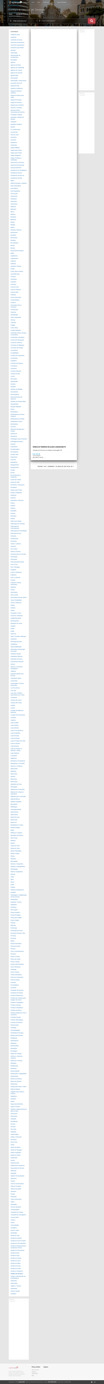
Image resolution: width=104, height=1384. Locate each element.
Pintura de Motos (15, 946)
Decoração (14, 379)
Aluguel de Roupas (16, 100)
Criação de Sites (15, 373)
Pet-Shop (13, 938)
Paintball (13, 892)
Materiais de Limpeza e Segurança (17, 793)
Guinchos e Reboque (17, 615)
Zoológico (13, 1293)
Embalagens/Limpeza (17, 441)
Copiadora (14, 360)
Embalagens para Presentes (19, 439)
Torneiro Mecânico (16, 1207)
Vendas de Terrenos (22, 14)
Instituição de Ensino (16, 659)
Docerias (13, 426)
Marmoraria (14, 781)
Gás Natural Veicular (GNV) (18, 597)
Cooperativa (14, 358)
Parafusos (13, 907)
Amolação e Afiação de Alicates (17, 118)
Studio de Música (15, 1147)
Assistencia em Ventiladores (19, 170)
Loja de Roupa (15, 735)
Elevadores (14, 436)
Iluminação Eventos (16, 641)
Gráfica (13, 605)
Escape (13, 470)
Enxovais (13, 459)
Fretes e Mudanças (16, 572)
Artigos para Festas (16, 150)
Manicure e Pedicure (16, 766)
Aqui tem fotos (35, 1369)
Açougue (13, 50)
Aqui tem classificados (35, 1372)
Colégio (13, 325)
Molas (12, 830)
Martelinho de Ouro (16, 784)
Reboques (14, 1043)
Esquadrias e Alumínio (17, 500)
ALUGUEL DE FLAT (16, 83)
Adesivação (14, 53)
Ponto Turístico (15, 972)
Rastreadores (14, 1040)
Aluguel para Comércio (17, 105)
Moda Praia (14, 820)
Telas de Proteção (16, 1186)
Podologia (13, 969)
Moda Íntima (14, 814)
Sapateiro (13, 1099)
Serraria (13, 1124)
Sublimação (14, 1157)
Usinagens (14, 1227)
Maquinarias (14, 768)
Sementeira (14, 1116)
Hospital (13, 626)
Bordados (13, 235)
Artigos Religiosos (16, 155)
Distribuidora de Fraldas (17, 419)
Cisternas (13, 312)
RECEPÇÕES (15, 1046)
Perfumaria (14, 928)
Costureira (14, 368)
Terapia (13, 1194)
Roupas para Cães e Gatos (18, 1086)
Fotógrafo (13, 569)
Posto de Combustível (17, 977)
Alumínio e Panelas (16, 107)
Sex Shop (13, 1129)
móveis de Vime (15, 845)
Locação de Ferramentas (18, 715)
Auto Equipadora (15, 191)
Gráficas (13, 608)
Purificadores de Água (17, 1033)
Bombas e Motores (16, 230)
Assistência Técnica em (17, 175)
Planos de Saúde (15, 959)
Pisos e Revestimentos (17, 951)
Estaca (13, 503)
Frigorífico (13, 575)
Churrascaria (14, 309)
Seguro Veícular (15, 1106)
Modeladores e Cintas (17, 825)
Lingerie (13, 705)
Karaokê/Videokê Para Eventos (17, 674)
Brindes (13, 248)
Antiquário (13, 121)
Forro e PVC (14, 564)
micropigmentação (16, 809)
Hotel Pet (13, 634)
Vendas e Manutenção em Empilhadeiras (18, 1277)
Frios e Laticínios (15, 577)
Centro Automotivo (16, 297)
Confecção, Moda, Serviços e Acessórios (18, 334)
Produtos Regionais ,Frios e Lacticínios (19, 1013)
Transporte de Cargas (17, 1212)
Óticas (12, 882)
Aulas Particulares (16, 186)
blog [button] (53, 2)
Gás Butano (14, 592)
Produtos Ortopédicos (17, 1007)
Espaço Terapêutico (16, 492)
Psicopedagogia (15, 1030)
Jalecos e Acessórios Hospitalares (17, 667)
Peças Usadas (15, 920)
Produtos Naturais (16, 1005)
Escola (12, 472)
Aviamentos (14, 204)
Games (13, 589)
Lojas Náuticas (15, 753)
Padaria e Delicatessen (17, 890)
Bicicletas (13, 217)
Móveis (13, 843)
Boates (13, 222)
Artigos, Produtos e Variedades (16, 159)
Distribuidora (14, 412)
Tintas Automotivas (16, 1199)
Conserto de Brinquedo (17, 340)
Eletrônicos (14, 433)
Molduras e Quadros (16, 832)
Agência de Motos (16, 65)
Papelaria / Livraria (16, 902)
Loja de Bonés (15, 728)
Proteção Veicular (16, 1017)
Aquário (13, 127)
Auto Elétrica (14, 188)
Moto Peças (14, 838)
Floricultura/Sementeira (17, 562)
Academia (13, 37)
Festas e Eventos (16, 551)
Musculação (14, 861)
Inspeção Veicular (16, 654)
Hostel (12, 628)
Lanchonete (14, 681)
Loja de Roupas (15, 738)
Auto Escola (14, 193)
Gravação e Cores (16, 613)
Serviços (13, 1126)
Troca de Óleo (15, 1217)
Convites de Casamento (17, 355)
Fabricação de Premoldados (19, 531)
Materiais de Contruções (18, 789)
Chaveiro (13, 302)
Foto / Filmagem (15, 567)
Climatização (14, 315)
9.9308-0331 (52, 1382)
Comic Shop (14, 327)
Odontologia (14, 869)
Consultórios (14, 350)
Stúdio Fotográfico (16, 1152)
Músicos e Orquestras (17, 864)
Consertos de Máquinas (17, 345)
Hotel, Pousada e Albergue (18, 636)
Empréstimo (14, 446)
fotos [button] (33, 2)
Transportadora (15, 1209)
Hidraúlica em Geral (16, 623)
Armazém (13, 140)
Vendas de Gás (15, 1255)
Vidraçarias (14, 1288)
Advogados (14, 60)
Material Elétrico (15, 799)
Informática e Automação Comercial (18, 650)
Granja (12, 610)
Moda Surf (14, 822)
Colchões (13, 322)
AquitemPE (21, 1382)
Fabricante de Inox (16, 533)
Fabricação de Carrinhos (18, 523)
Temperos (13, 1191)
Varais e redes (15, 1230)
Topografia (14, 1204)
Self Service (14, 1113)
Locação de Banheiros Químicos (17, 711)
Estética (13, 505)
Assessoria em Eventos (17, 162)
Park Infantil (14, 910)
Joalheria (13, 671)
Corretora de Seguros (17, 363)
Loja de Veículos (15, 743)
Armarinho (14, 137)
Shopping (13, 1132)
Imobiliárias (14, 644)
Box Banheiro (14, 243)
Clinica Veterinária (16, 317)
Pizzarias (13, 954)
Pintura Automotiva (16, 943)
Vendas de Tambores (17, 1271)
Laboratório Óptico (16, 678)
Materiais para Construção (18, 796)
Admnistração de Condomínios (15, 56)
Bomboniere (14, 232)
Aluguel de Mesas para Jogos (17, 96)
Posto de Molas (15, 980)
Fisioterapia (14, 556)
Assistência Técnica (16, 173)
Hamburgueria (15, 621)
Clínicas (13, 320)
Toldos (12, 1202)
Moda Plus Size (15, 817)
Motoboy (13, 840)
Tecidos (13, 1181)
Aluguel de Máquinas (17, 88)
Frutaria (13, 580)
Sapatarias (14, 1096)
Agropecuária (14, 75)
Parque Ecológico (16, 915)
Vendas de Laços (15, 1260)
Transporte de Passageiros (18, 1215)
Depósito (13, 386)
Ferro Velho (14, 549)
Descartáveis (14, 392)
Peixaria (13, 923)
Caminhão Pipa (15, 274)
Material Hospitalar (16, 801)
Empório (13, 444)
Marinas (13, 776)
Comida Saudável (16, 330)
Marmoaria (14, 779)
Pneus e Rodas (15, 961)
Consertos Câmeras (16, 342)
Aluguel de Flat (15, 86)
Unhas (12, 1222)
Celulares (13, 294)
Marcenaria (14, 774)
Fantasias (13, 536)
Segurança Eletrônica (17, 1104)
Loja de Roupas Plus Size (18, 741)
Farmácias (14, 541)
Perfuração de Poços (17, 930)
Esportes (13, 498)
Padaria (13, 887)
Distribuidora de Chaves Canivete (17, 415)
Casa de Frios (15, 287)
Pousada (13, 982)
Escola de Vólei (15, 482)
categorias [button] (26, 2)
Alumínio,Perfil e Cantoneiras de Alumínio (18, 111)
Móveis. (13, 856)
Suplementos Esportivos (18, 1165)
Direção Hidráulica (16, 406)
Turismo (13, 1220)
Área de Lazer (15, 134)
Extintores (13, 516)
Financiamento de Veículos (18, 554)
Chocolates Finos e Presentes (16, 306)
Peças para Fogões (16, 917)
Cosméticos (14, 366)
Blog (33, 1375)
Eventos (13, 513)
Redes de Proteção (16, 1053)
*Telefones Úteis (15, 34)
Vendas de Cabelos (16, 1238)
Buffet (12, 253)
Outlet (12, 884)
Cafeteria (13, 261)
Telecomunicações (16, 1189)
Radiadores (14, 1038)
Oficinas (13, 874)
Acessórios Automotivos (17, 42)
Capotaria (13, 282)
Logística (13, 720)
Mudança (13, 858)
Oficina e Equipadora (17, 871)
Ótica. (12, 879)
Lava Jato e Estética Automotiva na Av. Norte (17, 694)
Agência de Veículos (16, 73)
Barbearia (13, 209)
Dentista (13, 384)
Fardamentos (14, 538)
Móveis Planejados (16, 851)
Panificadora (14, 899)
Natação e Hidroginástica (18, 866)
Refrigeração (14, 1066)
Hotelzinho (14, 639)
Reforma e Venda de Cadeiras (16, 1057)
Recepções (14, 1048)
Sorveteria (14, 1139)
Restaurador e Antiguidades (19, 1073)
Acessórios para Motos (17, 47)
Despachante (14, 404)
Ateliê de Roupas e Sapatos (19, 183)
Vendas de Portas (16, 1268)
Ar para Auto (14, 132)
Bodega (13, 224)
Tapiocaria (14, 1178)
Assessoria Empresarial (17, 165)
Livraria (13, 708)
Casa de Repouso (16, 289)
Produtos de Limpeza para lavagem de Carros (18, 999)
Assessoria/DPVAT (16, 167)
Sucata (13, 1160)
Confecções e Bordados (17, 337)
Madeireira (14, 758)
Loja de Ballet (14, 722)
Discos (12, 409)
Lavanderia (14, 697)
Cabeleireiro (14, 256)
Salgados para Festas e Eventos (17, 1092)
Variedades (14, 1233)
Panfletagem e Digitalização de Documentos (19, 896)
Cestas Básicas (15, 300)
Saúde (12, 1101)
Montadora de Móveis (17, 835)
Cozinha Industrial (16, 371)
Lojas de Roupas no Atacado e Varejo (16, 749)
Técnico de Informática (17, 1183)
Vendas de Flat (15, 1253)
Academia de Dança (16, 40)
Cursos (13, 376)
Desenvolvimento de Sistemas (16, 398)
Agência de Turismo (16, 70)
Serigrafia (13, 1119)
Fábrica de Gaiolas (16, 521)
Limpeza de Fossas (16, 702)
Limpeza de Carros (16, 700)
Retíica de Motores (16, 1081)
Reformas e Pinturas (16, 1060)
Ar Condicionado (15, 129)
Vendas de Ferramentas (17, 1250)
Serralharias (14, 1121)
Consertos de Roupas (17, 347)
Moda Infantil (14, 812)
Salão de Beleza (15, 1089)
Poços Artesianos (16, 967)
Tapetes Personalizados (17, 1176)
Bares (12, 211)
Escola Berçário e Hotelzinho (16, 476)
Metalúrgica (14, 807)
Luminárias (14, 755)
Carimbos (13, 284)
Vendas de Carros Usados (18, 1240)
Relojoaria (13, 1068)
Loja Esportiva (15, 746)
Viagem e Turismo (16, 1286)
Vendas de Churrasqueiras (18, 1243)
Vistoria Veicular (15, 1291)
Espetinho (13, 495)
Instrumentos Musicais (17, 661)
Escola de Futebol (16, 479)
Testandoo (14, 1196)
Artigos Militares (15, 147)
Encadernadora (15, 449)
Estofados (13, 511)
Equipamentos (15, 465)
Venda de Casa (15, 1235)
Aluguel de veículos (16, 102)
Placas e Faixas (15, 956)
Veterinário (14, 1280)
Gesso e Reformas (16, 602)
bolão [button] (38, 2)
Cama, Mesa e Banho (17, 271)
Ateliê (12, 180)
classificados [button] (46, 2)
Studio (12, 1144)
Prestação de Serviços (17, 990)
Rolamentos (14, 1084)
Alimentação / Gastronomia (18, 80)
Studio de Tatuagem (16, 1150)
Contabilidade (15, 353)
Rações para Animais (17, 1035)
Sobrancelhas (15, 1134)
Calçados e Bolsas (16, 266)
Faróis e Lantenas (16, 543)
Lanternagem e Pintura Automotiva (17, 684)
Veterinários (14, 1283)
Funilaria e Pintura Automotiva (16, 583)
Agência (13, 62)
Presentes (13, 987)
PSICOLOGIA (15, 1025)
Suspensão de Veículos (17, 1168)
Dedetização (14, 381)
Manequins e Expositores (18, 761)
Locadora (13, 717)
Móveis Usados (15, 853)
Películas (13, 925)
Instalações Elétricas (16, 656)
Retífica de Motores (16, 1079)
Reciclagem (14, 1051)
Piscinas (13, 948)
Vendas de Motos (16, 1263)
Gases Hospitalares (16, 600)
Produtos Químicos (16, 1010)
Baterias (13, 214)
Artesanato (14, 145)
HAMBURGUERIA (16, 618)
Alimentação (14, 78)
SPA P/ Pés (14, 1142)
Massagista (14, 787)
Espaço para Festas (16, 490)
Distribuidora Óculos (16, 421)
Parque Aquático (15, 912)
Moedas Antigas (15, 827)
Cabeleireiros (14, 258)
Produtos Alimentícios (17, 995)
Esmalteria (14, 487)
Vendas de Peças (16, 1266)
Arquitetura (14, 142)
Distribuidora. (14, 424)
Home (10, 14)
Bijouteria (13, 219)
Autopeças (14, 199)
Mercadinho (14, 804)
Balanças (13, 206)
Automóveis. (14, 196)
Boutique (13, 240)
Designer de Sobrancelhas (18, 401)
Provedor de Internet (16, 1022)
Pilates (12, 941)
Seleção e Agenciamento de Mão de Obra (19, 1110)
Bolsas (12, 227)
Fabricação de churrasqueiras (15, 527)
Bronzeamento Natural (17, 250)
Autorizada (14, 201)
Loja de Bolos (14, 725)
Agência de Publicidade (17, 67)
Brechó (13, 245)
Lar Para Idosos (15, 688)
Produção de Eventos (17, 993)
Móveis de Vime (15, 848)
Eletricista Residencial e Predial (17, 430)
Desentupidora (15, 394)
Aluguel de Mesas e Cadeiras (16, 92)
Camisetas (14, 279)
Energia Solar (14, 454)
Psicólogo (13, 1027)
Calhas (13, 269)
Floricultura (14, 559)
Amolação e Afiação (16, 114)
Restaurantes (14, 1076)
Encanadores (14, 452)
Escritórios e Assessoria (17, 485)
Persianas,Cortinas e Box (18, 933)
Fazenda (13, 546)
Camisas (13, 276)
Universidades (15, 1225)
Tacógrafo (13, 1173)
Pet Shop (13, 935)
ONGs (12, 877)
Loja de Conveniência (17, 730)
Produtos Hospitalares (17, 1002)
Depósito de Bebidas (16, 389)
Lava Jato (13, 690)
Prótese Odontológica (17, 1020)
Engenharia (14, 457)
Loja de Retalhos (15, 733)
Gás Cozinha (14, 595)
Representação (15, 1071)
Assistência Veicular (16, 178)
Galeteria (13, 587)
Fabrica (13, 518)
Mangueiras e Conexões (18, 763)
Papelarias (14, 904)
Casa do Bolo (14, 292)
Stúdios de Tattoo (16, 1155)
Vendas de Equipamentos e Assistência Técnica (18, 1246)
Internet (13, 664)
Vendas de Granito (16, 1258)
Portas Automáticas (16, 974)
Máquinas (13, 771)
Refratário (13, 1063)
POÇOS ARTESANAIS (17, 964)
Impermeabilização (16, 646)
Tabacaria (13, 1170)
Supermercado (15, 1163)
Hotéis (12, 631)
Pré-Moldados (15, 985)
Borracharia (14, 237)
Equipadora (14, 462)
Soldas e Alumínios (16, 1137)
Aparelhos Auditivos (16, 124)
